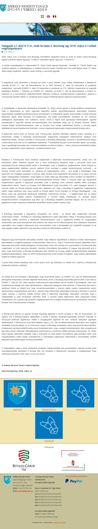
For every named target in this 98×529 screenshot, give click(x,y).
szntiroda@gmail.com (25, 491)
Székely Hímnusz (49, 395)
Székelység (80, 395)
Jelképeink (17, 395)
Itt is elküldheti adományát (76, 476)
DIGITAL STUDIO (59, 522)
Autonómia (49, 426)
